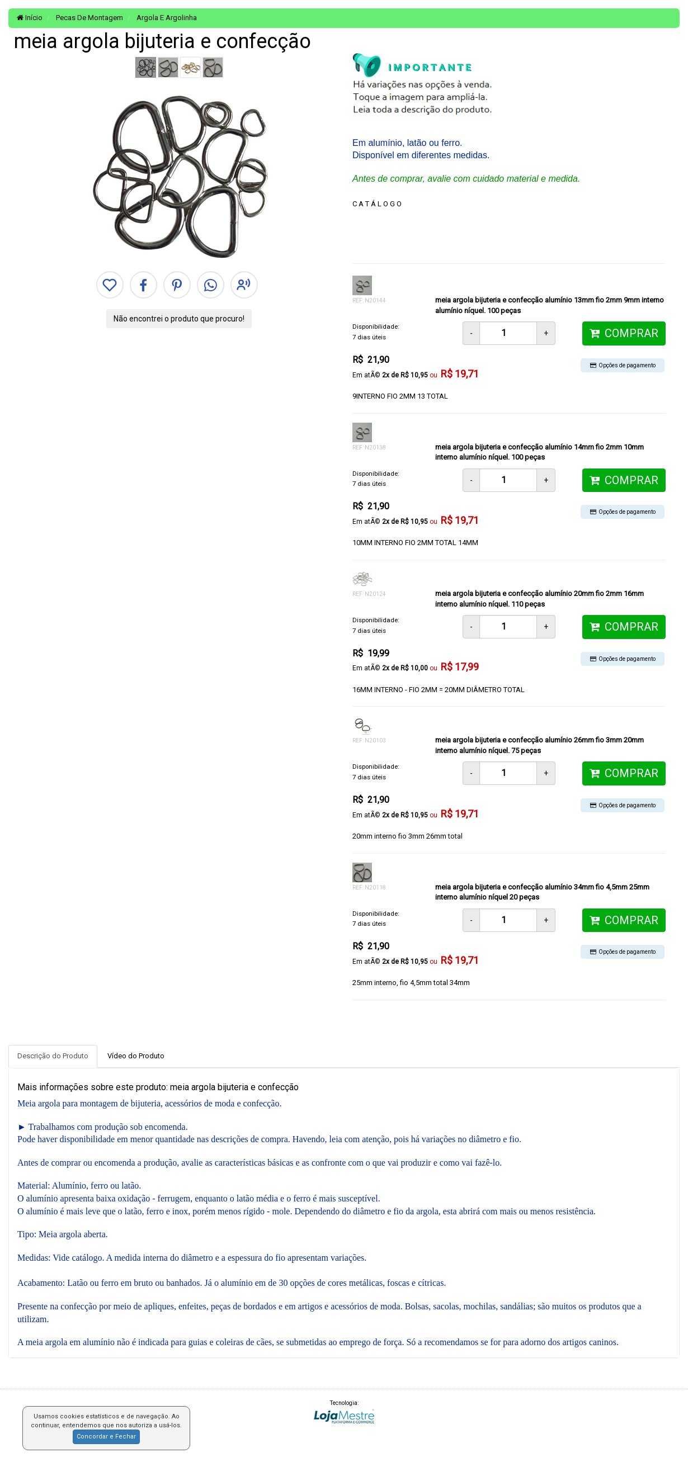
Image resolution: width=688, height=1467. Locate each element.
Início (30, 17)
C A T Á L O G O (377, 204)
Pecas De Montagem (88, 17)
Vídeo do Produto (135, 1056)
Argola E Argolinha (166, 17)
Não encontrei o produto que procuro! (179, 318)
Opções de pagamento (623, 365)
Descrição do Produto (52, 1056)
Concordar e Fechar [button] (106, 1436)
